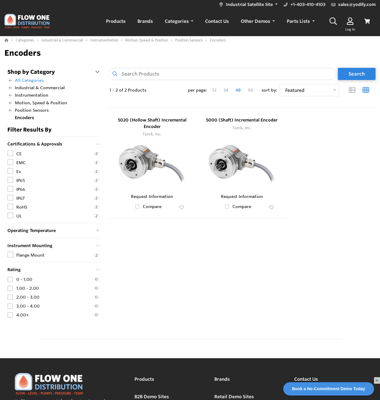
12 (214, 90)
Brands (222, 379)
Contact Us (306, 379)
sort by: (269, 90)
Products (144, 379)
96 (250, 90)
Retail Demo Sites (234, 396)
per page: (197, 90)
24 (226, 90)
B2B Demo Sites (151, 396)
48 (238, 90)
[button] (248, 4)
